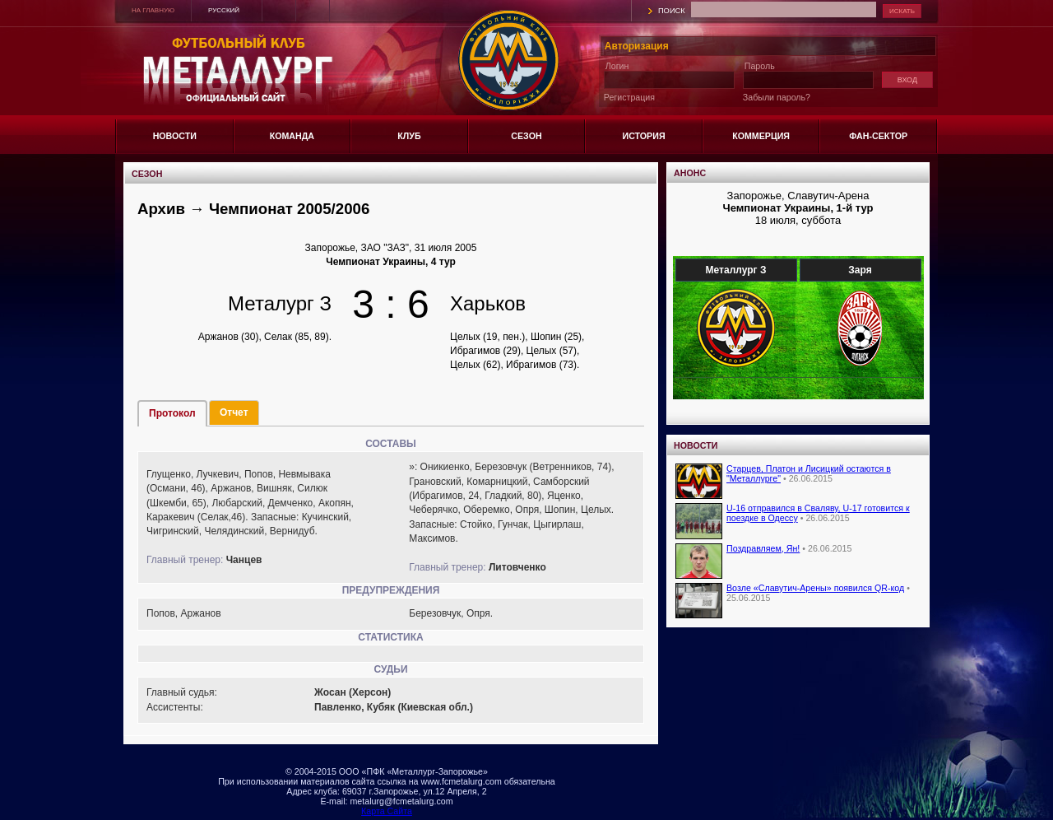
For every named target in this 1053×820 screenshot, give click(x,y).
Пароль (760, 66)
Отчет (234, 412)
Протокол (172, 413)
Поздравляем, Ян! (763, 548)
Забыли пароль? (776, 97)
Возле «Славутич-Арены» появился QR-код (815, 588)
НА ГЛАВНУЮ (153, 10)
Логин (617, 66)
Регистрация (629, 97)
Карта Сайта (386, 811)
